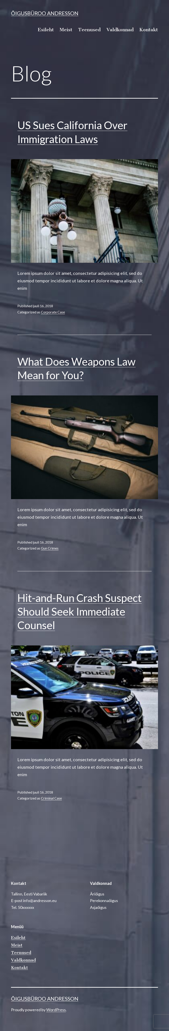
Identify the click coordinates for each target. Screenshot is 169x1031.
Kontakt (148, 29)
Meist (66, 29)
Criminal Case (51, 798)
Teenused (89, 29)
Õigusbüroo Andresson (44, 13)
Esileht (46, 29)
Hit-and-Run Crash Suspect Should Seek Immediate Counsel (79, 612)
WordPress (56, 1009)
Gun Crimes (50, 548)
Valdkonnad (120, 29)
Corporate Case (53, 312)
